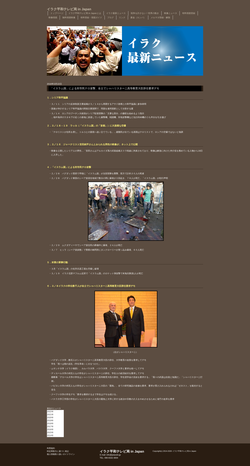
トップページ (56, 13)
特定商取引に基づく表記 (58, 451)
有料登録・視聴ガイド (91, 17)
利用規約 (51, 448)
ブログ (110, 17)
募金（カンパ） (138, 17)
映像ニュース (170, 13)
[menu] (55, 423)
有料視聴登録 (188, 13)
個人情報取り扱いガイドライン (61, 454)
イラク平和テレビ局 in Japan (69, 9)
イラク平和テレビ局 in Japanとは (84, 13)
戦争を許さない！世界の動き (145, 13)
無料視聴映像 (68, 17)
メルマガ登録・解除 (160, 17)
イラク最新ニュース (116, 13)
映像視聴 (53, 17)
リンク (122, 17)
